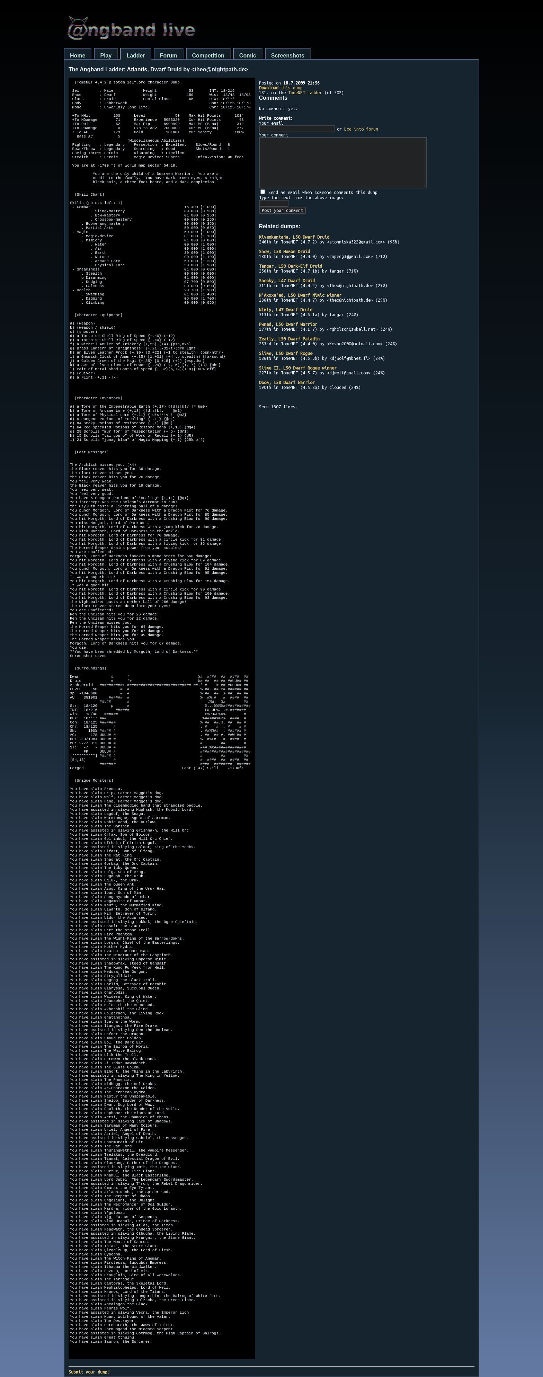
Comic (247, 56)
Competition (208, 56)
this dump (281, 87)
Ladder (135, 56)
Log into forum (361, 128)
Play (106, 56)
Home (77, 56)
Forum (168, 56)
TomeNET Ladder (305, 92)
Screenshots (287, 56)
